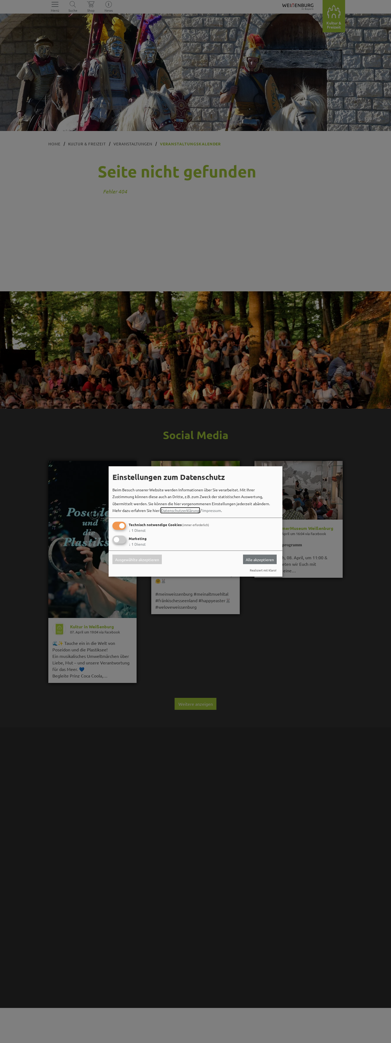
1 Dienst (137, 530)
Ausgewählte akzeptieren (137, 559)
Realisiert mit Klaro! (263, 570)
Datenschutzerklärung (180, 510)
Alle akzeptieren (260, 559)
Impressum (211, 510)
